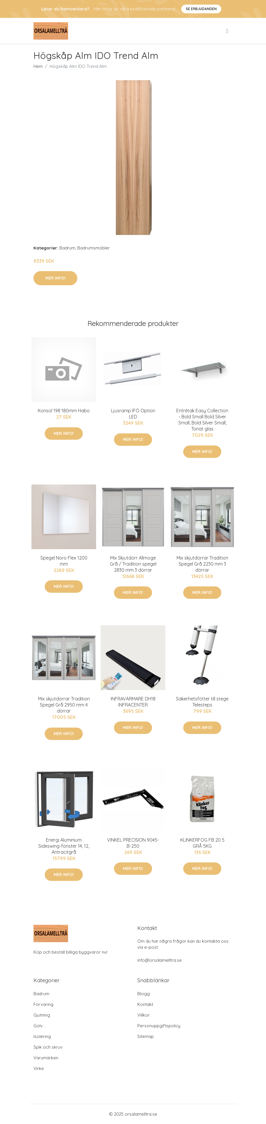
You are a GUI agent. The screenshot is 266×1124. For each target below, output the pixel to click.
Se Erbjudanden (201, 9)
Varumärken (45, 1057)
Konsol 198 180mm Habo (64, 410)
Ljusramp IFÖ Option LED (133, 414)
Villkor (143, 1015)
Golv (38, 1025)
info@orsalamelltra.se (159, 960)
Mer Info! (55, 278)
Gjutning (41, 1015)
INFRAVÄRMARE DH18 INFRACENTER (133, 702)
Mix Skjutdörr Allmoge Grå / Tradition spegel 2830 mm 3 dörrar (133, 564)
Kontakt (145, 1004)
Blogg (143, 993)
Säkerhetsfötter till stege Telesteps (202, 702)
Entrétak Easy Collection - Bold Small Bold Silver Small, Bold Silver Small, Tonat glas (202, 420)
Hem (38, 66)
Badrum (67, 248)
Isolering (42, 1036)
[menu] (228, 31)
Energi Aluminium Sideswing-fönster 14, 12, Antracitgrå (63, 846)
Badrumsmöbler (93, 248)
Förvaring (43, 1004)
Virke (38, 1068)
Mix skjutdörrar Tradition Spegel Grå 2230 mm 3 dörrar (202, 564)
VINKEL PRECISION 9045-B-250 (133, 843)
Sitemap (145, 1036)
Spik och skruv (48, 1047)
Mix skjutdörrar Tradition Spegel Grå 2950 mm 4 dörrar (64, 705)
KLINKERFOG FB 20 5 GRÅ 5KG (202, 843)
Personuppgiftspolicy (158, 1025)
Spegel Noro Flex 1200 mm (63, 561)
